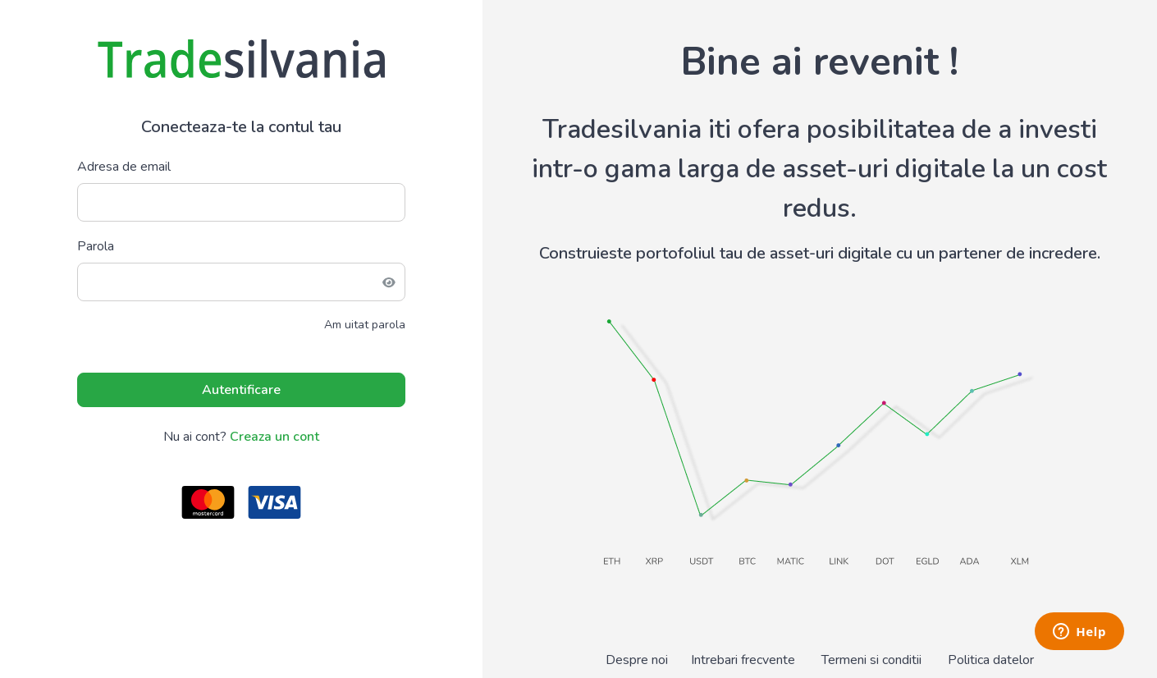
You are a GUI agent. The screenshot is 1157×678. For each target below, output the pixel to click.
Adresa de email (124, 167)
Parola (95, 246)
